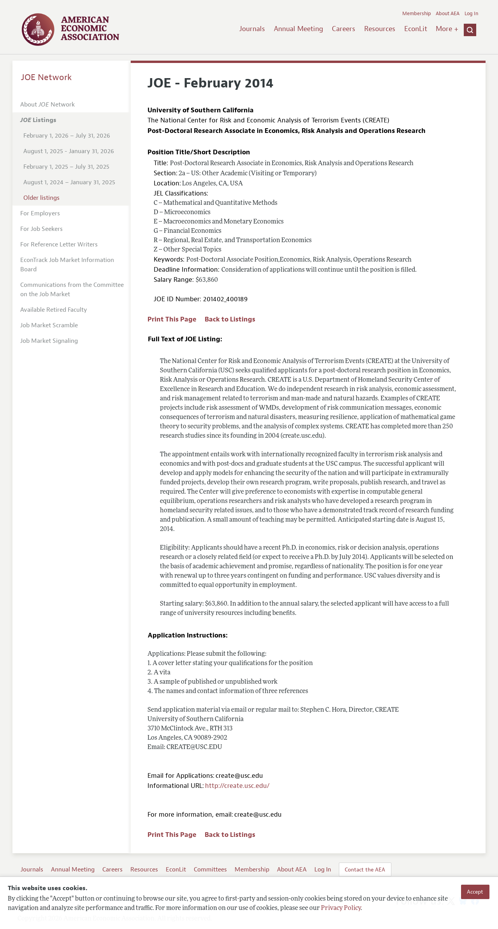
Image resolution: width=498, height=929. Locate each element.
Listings (38, 120)
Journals (252, 28)
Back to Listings (230, 319)
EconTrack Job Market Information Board (67, 264)
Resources (379, 28)
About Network (47, 104)
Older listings (41, 198)
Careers (343, 28)
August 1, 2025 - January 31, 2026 (68, 151)
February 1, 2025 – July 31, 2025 (66, 167)
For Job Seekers (41, 229)
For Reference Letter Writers (59, 244)
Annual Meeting (298, 28)
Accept (475, 891)
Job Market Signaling (49, 341)
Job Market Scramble (49, 325)
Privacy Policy (341, 908)
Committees (210, 869)
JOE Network (46, 77)
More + (447, 28)
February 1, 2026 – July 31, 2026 (66, 136)
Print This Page (171, 319)
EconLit (415, 28)
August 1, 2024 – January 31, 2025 (69, 182)
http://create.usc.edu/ (237, 786)
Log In (471, 13)
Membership (416, 13)
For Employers (40, 213)
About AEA (447, 13)
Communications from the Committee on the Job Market (72, 289)
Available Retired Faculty (53, 310)
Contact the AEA (365, 869)
